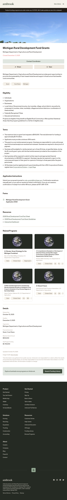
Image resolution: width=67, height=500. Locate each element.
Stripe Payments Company (20, 484)
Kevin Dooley (14, 355)
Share (18, 67)
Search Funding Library (52, 371)
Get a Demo (57, 4)
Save (49, 67)
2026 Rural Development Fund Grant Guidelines (20, 219)
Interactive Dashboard (12, 222)
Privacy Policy (15, 493)
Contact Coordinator (33, 61)
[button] (63, 4)
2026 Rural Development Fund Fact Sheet (16, 216)
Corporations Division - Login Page (24, 167)
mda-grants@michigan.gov (33, 180)
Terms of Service (7, 493)
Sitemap (22, 493)
